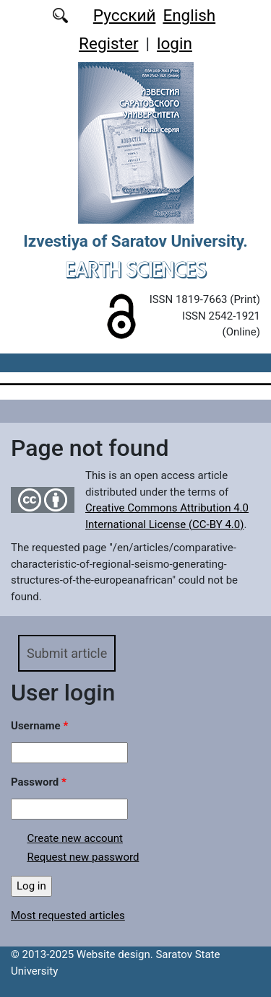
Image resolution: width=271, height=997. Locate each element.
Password (38, 782)
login (174, 43)
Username (39, 725)
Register (108, 43)
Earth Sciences (136, 269)
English (189, 15)
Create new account (75, 838)
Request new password (83, 857)
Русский (124, 15)
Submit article (67, 653)
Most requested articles (68, 915)
